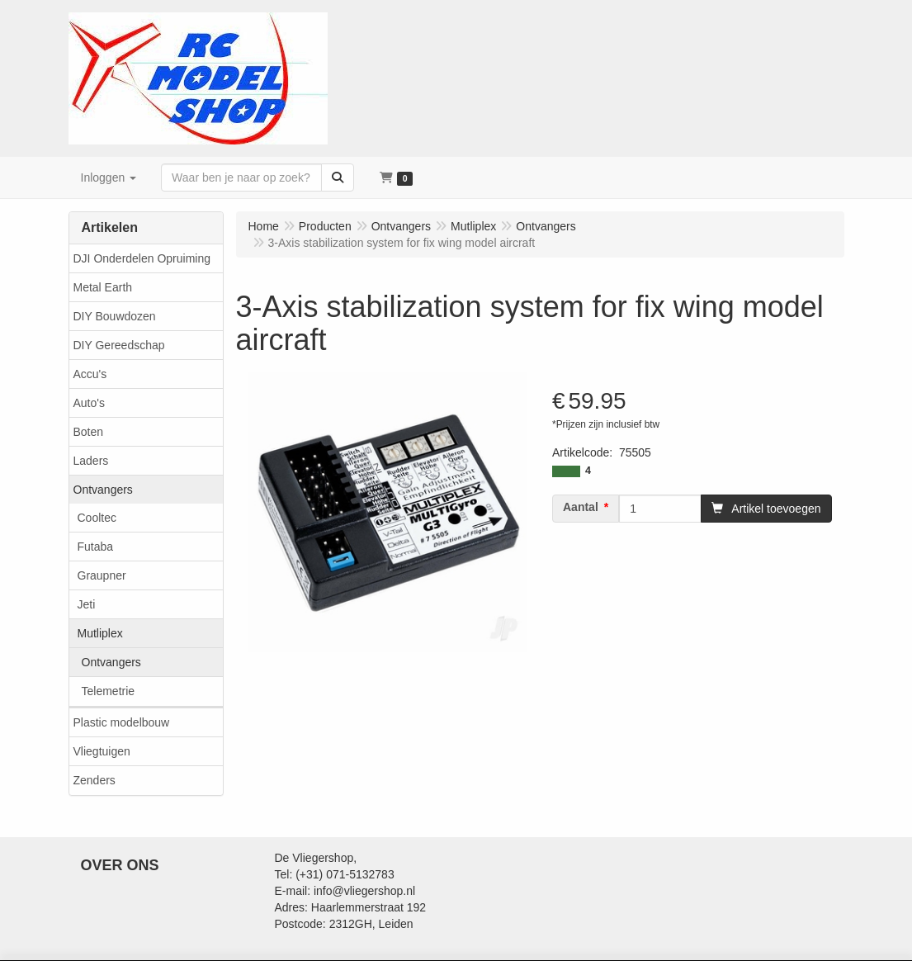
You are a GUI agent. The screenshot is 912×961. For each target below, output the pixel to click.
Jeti (87, 604)
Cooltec (97, 517)
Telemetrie (108, 691)
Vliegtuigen (101, 751)
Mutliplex (100, 633)
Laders (91, 460)
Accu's (90, 374)
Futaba (96, 546)
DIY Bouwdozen (114, 316)
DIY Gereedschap (119, 345)
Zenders (94, 780)
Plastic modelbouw (121, 722)
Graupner (102, 575)
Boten (88, 431)
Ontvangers (103, 489)
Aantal (580, 507)
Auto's (89, 402)
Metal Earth (103, 287)
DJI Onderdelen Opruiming (142, 258)
